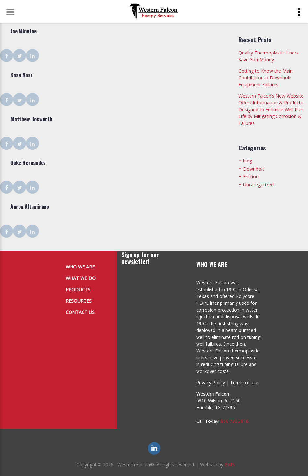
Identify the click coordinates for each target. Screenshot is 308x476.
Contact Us (80, 312)
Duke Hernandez (28, 163)
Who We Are (80, 267)
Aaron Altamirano (29, 206)
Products (78, 289)
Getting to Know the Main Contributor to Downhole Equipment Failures (265, 78)
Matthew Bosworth (31, 119)
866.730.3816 (235, 421)
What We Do (81, 278)
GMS (230, 464)
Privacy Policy (210, 382)
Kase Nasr (21, 75)
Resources (79, 301)
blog (247, 161)
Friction (251, 176)
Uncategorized (258, 185)
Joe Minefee (23, 31)
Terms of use (244, 382)
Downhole (254, 169)
